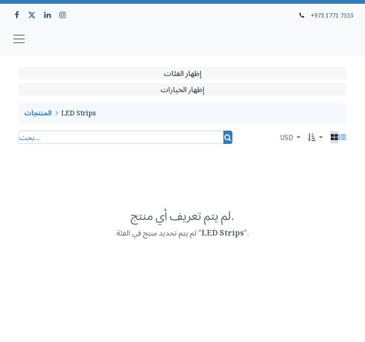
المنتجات (38, 112)
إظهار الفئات (183, 73)
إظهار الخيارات (182, 89)
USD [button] (287, 137)
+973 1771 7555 (332, 15)
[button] (315, 137)
